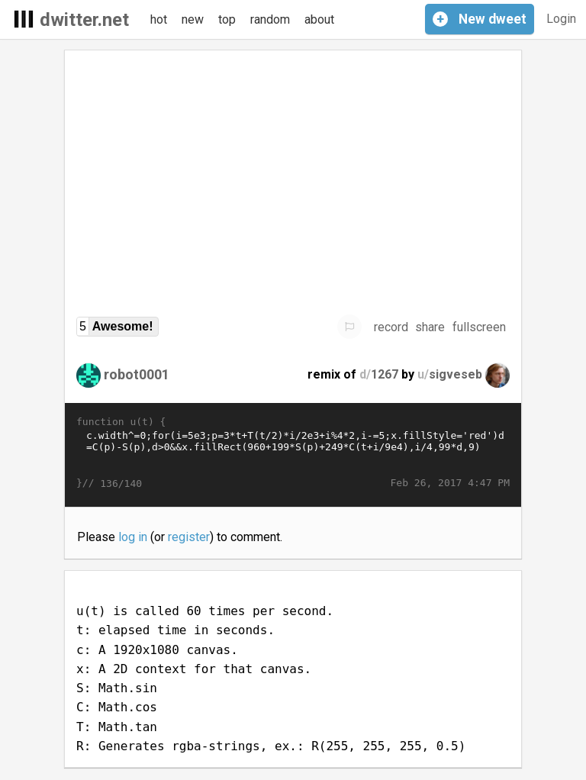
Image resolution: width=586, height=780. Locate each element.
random (270, 19)
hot (158, 19)
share (430, 327)
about (319, 19)
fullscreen (479, 327)
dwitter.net (84, 20)
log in (132, 537)
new (193, 19)
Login (561, 18)
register (189, 537)
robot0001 (136, 374)
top (227, 19)
